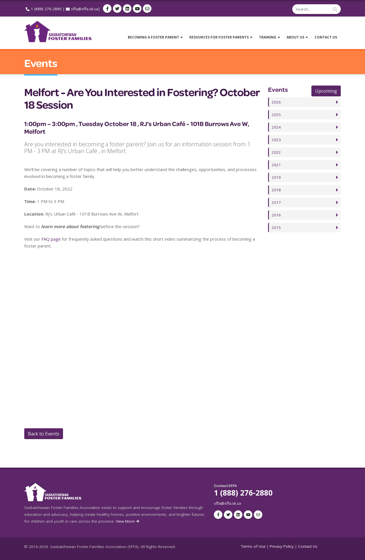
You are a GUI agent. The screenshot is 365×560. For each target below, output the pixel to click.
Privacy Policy (282, 546)
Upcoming (326, 91)
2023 (276, 139)
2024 (276, 127)
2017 (276, 202)
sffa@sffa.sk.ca (84, 8)
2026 (276, 102)
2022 (276, 152)
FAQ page (51, 239)
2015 (276, 227)
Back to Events (43, 434)
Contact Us (307, 546)
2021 (276, 164)
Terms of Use (253, 546)
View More (128, 521)
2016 (276, 215)
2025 (276, 114)
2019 (276, 177)
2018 (276, 189)
